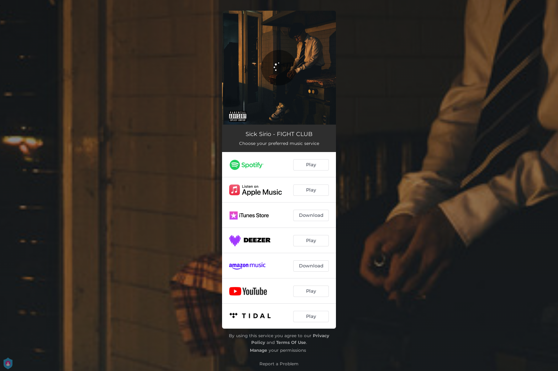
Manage (258, 350)
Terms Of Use (291, 342)
